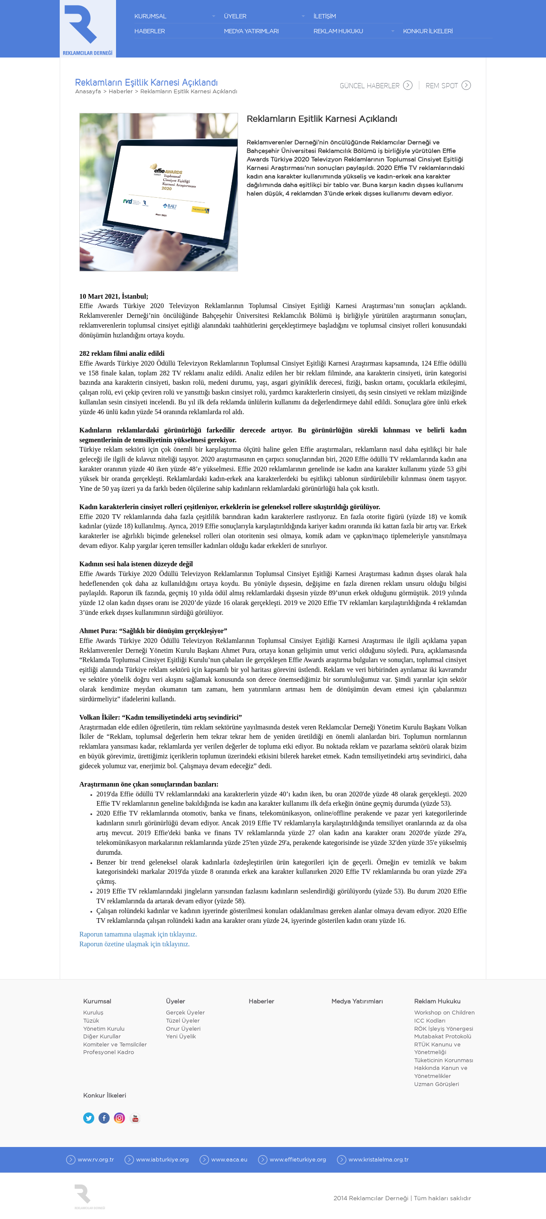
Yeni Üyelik (181, 1037)
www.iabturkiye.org (162, 1160)
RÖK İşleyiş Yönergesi (443, 1029)
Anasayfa (88, 92)
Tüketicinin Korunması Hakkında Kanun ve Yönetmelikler (443, 1068)
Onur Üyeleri (183, 1029)
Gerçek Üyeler (185, 1013)
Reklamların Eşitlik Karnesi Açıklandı (188, 92)
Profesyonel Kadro (108, 1053)
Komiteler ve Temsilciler (115, 1045)
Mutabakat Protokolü (442, 1037)
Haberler (121, 92)
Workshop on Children (444, 1013)
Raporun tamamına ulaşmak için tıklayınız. (138, 934)
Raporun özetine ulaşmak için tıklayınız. (134, 944)
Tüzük (91, 1021)
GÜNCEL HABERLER (370, 86)
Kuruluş (93, 1013)
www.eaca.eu (229, 1160)
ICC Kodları (429, 1021)
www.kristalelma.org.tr (379, 1160)
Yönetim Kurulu (104, 1029)
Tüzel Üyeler (183, 1021)
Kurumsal (97, 1002)
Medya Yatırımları (357, 1002)
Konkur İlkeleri (104, 1096)
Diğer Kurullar (102, 1037)
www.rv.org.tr (96, 1160)
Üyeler (175, 1002)
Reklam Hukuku (437, 1002)
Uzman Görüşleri (436, 1084)
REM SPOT (442, 86)
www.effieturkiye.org (298, 1160)
